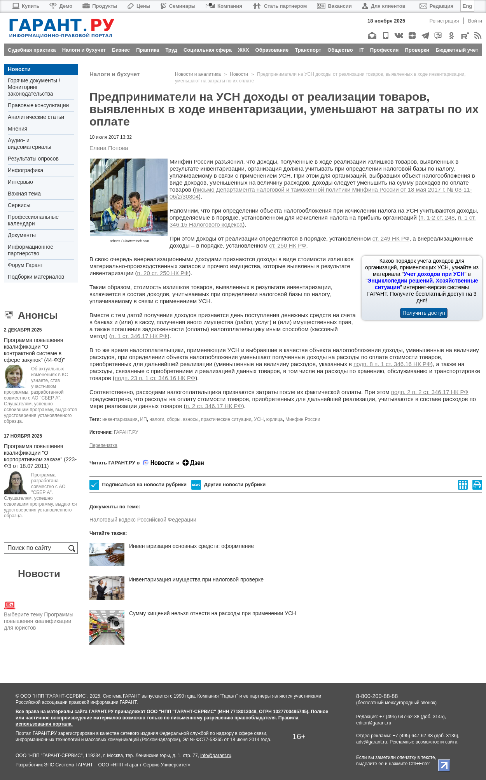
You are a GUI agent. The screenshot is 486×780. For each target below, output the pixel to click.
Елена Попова (108, 148)
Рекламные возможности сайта (423, 742)
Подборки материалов (36, 277)
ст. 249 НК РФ (390, 238)
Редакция (436, 6)
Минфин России (302, 419)
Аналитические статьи (36, 117)
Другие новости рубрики (228, 485)
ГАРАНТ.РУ (126, 432)
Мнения (17, 129)
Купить (25, 6)
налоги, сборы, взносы (173, 419)
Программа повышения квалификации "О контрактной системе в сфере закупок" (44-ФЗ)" (34, 350)
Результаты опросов (33, 158)
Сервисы (19, 205)
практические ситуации (226, 419)
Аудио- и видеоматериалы (29, 143)
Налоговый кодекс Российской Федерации (142, 520)
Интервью (20, 182)
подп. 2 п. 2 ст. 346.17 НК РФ (430, 392)
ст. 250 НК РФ (287, 245)
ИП (143, 419)
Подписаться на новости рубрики (138, 485)
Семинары (178, 6)
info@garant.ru (215, 755)
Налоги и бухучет (114, 74)
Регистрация (444, 21)
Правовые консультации (38, 105)
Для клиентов (384, 6)
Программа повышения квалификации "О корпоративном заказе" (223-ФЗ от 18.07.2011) (40, 456)
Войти (475, 21)
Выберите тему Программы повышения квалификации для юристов (38, 615)
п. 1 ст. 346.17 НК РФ (139, 336)
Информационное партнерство (30, 250)
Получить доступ (423, 313)
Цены (139, 6)
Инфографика (25, 170)
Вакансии (334, 6)
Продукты (99, 6)
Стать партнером (279, 6)
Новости (19, 69)
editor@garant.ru (373, 723)
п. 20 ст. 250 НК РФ (163, 273)
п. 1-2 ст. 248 (437, 217)
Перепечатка (103, 445)
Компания (224, 6)
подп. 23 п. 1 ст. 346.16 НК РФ (155, 378)
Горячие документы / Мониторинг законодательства (34, 87)
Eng (467, 6)
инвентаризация (120, 419)
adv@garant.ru (371, 742)
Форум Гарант (25, 265)
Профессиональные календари (33, 220)
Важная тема (24, 193)
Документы (22, 235)
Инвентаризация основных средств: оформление (191, 546)
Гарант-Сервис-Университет (157, 765)
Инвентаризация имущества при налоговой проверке (196, 579)
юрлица (274, 419)
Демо (60, 6)
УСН (259, 419)
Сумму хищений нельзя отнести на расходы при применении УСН (212, 613)
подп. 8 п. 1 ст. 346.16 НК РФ (392, 364)
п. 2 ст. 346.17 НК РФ (214, 406)
